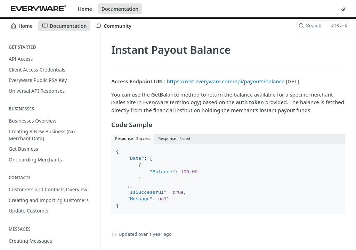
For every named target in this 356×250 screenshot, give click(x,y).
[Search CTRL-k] (323, 25)
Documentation (120, 9)
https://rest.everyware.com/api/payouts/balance (225, 81)
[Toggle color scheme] (344, 8)
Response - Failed (174, 138)
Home (85, 9)
